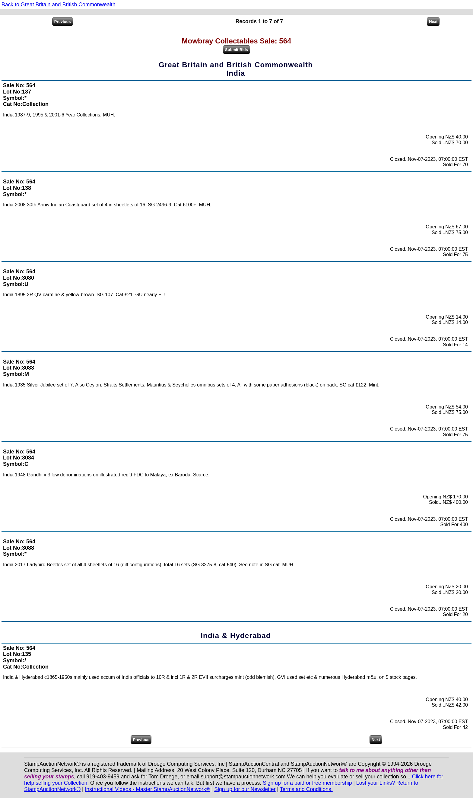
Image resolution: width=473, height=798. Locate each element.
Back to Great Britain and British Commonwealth (58, 5)
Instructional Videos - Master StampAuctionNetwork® (147, 789)
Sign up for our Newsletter (244, 789)
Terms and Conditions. (306, 789)
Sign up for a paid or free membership (307, 783)
